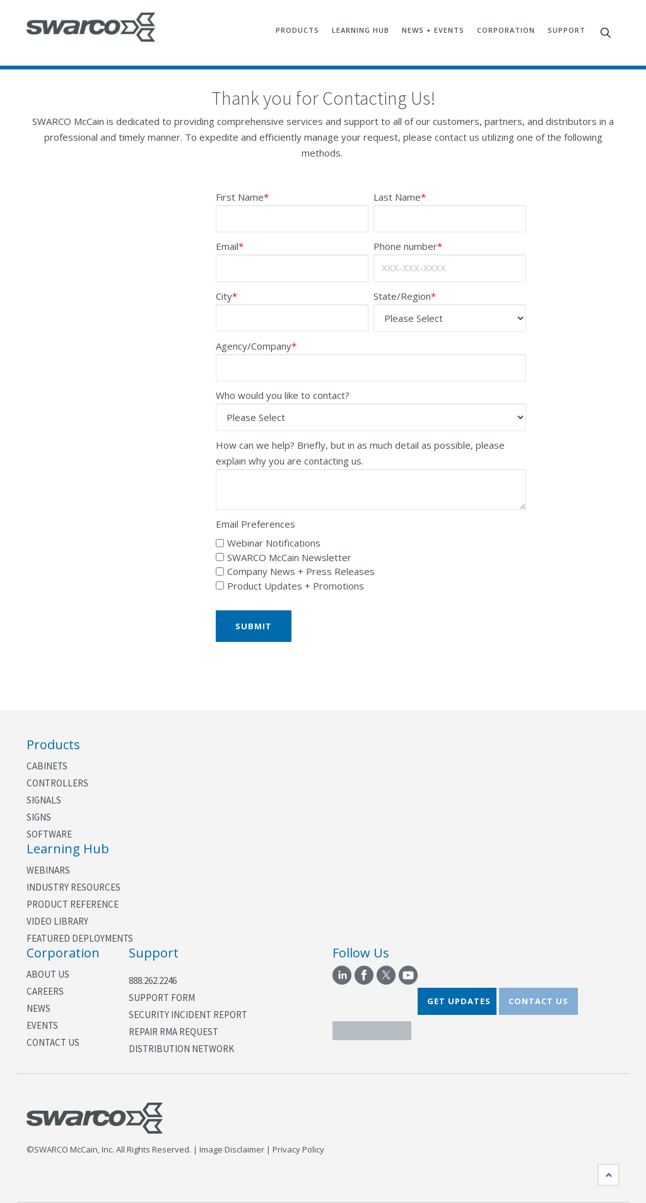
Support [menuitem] (566, 30)
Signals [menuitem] (43, 800)
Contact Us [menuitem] (52, 1042)
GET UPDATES (459, 1001)
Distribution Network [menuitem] (181, 1048)
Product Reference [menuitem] (72, 904)
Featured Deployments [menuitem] (79, 938)
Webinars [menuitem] (48, 870)
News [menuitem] (38, 1008)
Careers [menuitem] (45, 991)
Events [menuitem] (42, 1025)
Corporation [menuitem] (506, 30)
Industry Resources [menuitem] (73, 887)
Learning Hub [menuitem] (360, 30)
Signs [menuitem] (38, 817)
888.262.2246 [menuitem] (153, 980)
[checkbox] (371, 565)
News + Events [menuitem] (433, 30)
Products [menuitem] (297, 30)
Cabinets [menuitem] (47, 766)
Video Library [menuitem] (57, 921)
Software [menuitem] (49, 834)
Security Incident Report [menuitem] (188, 1014)
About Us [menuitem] (47, 974)
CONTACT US (538, 1001)
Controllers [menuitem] (57, 783)
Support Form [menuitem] (162, 997)
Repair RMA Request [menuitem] (173, 1031)
